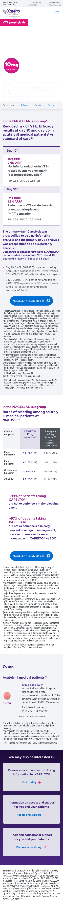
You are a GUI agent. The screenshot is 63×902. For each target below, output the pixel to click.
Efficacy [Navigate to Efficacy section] (24, 105)
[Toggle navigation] (57, 15)
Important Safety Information (34, 3)
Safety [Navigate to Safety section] (38, 105)
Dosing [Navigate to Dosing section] (51, 105)
